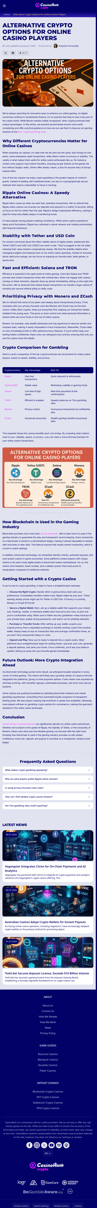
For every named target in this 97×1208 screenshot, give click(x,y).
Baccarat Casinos (48, 1054)
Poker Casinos (48, 1070)
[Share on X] (5, 53)
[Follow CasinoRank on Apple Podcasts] (66, 1145)
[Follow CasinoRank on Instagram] (37, 1145)
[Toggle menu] (4, 6)
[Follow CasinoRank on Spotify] (59, 1145)
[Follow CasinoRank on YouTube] (51, 1145)
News (48, 1027)
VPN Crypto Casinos (47, 1108)
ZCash (8, 418)
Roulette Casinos (48, 1065)
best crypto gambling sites (32, 131)
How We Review (48, 1016)
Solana (8, 391)
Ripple (8, 376)
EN (48, 1153)
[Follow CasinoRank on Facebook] (29, 1145)
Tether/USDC (11, 385)
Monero (8, 409)
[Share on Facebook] (13, 53)
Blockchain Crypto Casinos (48, 1091)
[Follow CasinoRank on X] (44, 1145)
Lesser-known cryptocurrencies (18, 724)
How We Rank (48, 1022)
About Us (48, 1005)
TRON (8, 400)
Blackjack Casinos (48, 1059)
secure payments (49, 533)
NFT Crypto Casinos (48, 1097)
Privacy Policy (48, 1033)
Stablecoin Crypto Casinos (48, 1102)
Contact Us (48, 1011)
